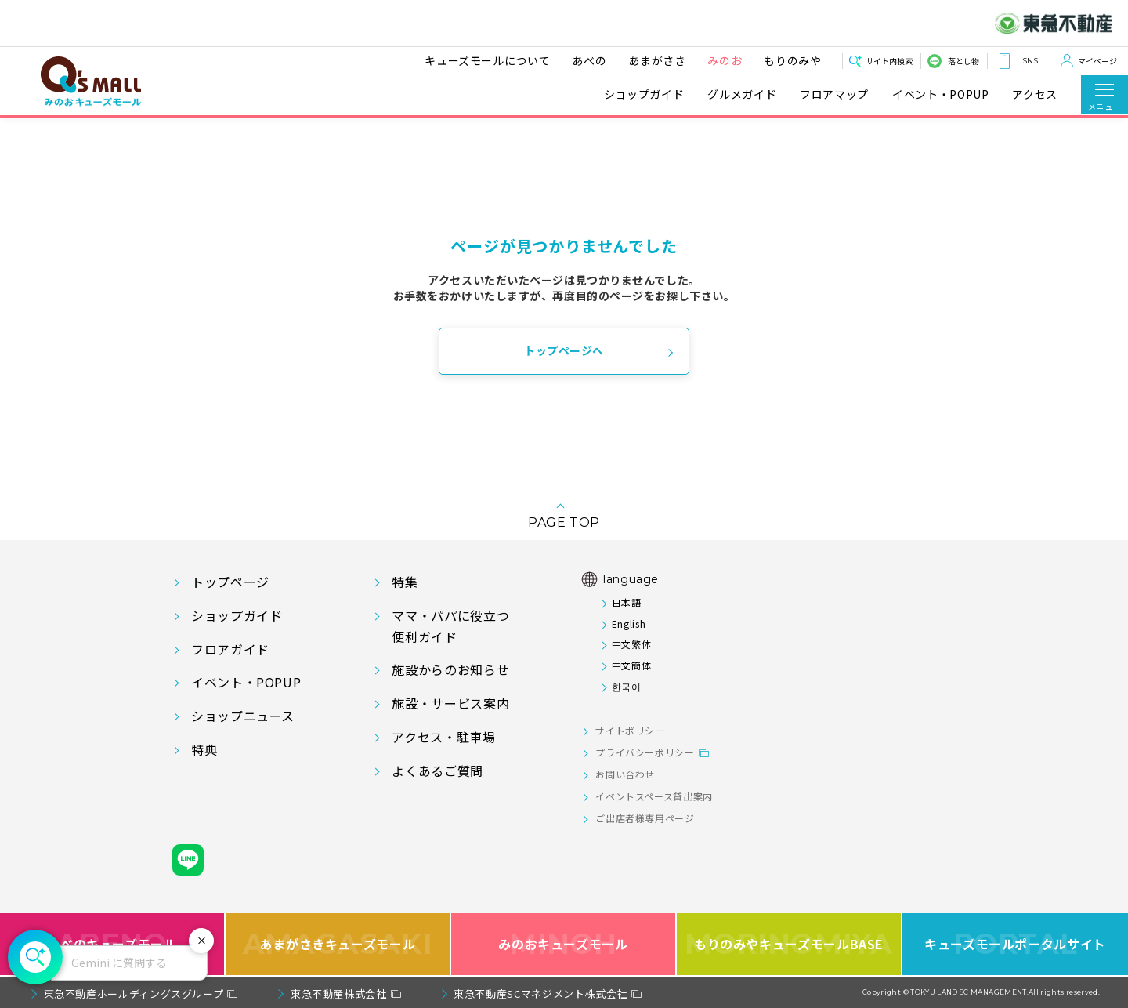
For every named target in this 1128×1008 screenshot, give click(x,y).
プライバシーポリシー (644, 752)
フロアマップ (834, 94)
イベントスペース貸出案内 (654, 796)
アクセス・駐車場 (443, 736)
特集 (405, 581)
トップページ (230, 581)
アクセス (1035, 94)
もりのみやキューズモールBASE (788, 944)
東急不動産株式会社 (339, 993)
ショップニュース (243, 715)
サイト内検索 (889, 61)
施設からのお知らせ (450, 669)
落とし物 (963, 61)
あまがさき (656, 60)
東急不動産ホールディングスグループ (134, 993)
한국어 (627, 686)
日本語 (627, 602)
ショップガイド (644, 94)
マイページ (1097, 61)
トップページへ (564, 350)
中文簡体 (632, 665)
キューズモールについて (486, 60)
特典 (204, 749)
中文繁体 (632, 644)
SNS (1030, 61)
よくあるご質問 (437, 770)
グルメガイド (741, 94)
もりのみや (791, 60)
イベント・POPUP (940, 94)
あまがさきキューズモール (338, 944)
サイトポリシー (629, 730)
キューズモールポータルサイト (1015, 944)
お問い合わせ (625, 774)
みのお (724, 60)
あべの (588, 60)
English (628, 623)
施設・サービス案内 (450, 703)
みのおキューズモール (562, 944)
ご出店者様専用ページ (644, 818)
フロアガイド (230, 649)
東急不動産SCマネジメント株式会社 (540, 993)
